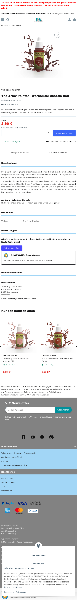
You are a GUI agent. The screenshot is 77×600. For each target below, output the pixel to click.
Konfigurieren (39, 563)
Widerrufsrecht (8, 482)
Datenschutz (21, 592)
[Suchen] (7, 20)
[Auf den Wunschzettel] (57, 35)
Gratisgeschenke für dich (12, 457)
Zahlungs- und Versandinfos (14, 465)
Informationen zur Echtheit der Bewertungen (23, 597)
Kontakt (5, 461)
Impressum (9, 592)
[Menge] (27, 133)
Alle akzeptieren (39, 555)
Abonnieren (63, 410)
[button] (69, 20)
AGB (3, 486)
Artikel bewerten (11, 248)
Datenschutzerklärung (13, 587)
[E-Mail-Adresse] (30, 410)
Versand (23, 127)
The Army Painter (31, 221)
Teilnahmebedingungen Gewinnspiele (18, 453)
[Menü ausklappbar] (2, 20)
